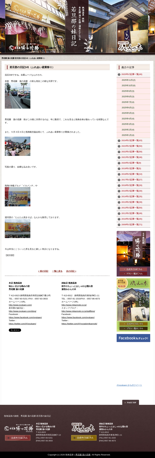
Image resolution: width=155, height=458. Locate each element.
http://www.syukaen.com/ (20, 305)
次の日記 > (71, 271)
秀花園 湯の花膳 (83, 455)
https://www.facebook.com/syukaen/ (25, 317)
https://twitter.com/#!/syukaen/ (22, 323)
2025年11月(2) (128, 80)
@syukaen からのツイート (129, 385)
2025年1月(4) (128, 135)
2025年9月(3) (128, 91)
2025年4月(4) (128, 118)
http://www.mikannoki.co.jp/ (74, 305)
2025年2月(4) (128, 129)
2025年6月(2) (128, 107)
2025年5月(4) (128, 113)
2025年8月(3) (128, 96)
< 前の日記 (43, 271)
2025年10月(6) (128, 85)
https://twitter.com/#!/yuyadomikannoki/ (79, 323)
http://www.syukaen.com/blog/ (22, 311)
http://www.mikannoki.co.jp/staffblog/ (78, 311)
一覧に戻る (57, 271)
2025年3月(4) (128, 124)
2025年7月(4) (128, 102)
